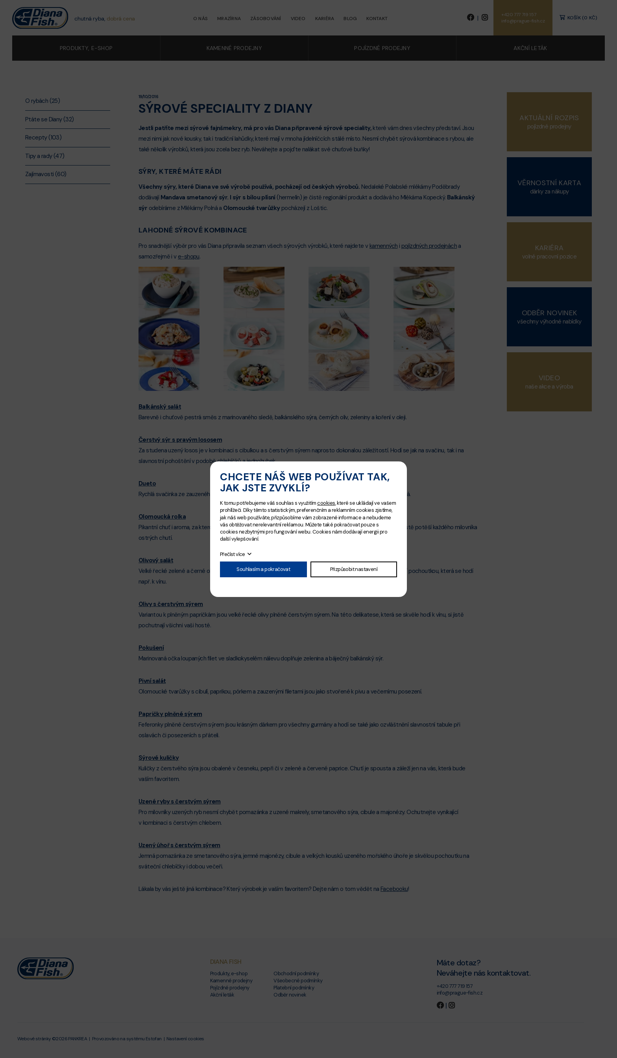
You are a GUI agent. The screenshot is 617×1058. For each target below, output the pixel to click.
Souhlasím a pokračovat (263, 569)
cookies (326, 503)
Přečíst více (232, 554)
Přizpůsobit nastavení (353, 569)
